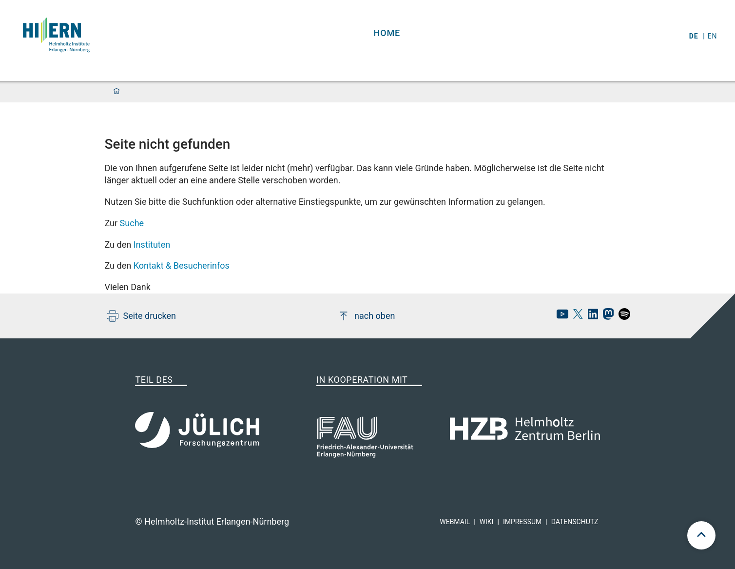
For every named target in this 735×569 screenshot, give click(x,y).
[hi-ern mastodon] (606, 317)
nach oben (366, 316)
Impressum (522, 522)
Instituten (152, 244)
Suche (132, 223)
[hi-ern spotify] (622, 317)
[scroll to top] (701, 535)
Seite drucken (141, 316)
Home (387, 33)
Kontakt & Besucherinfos (182, 265)
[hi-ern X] (575, 317)
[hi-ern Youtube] (560, 317)
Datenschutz (575, 522)
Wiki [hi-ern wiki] (487, 522)
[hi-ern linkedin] (590, 317)
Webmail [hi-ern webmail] (455, 522)
